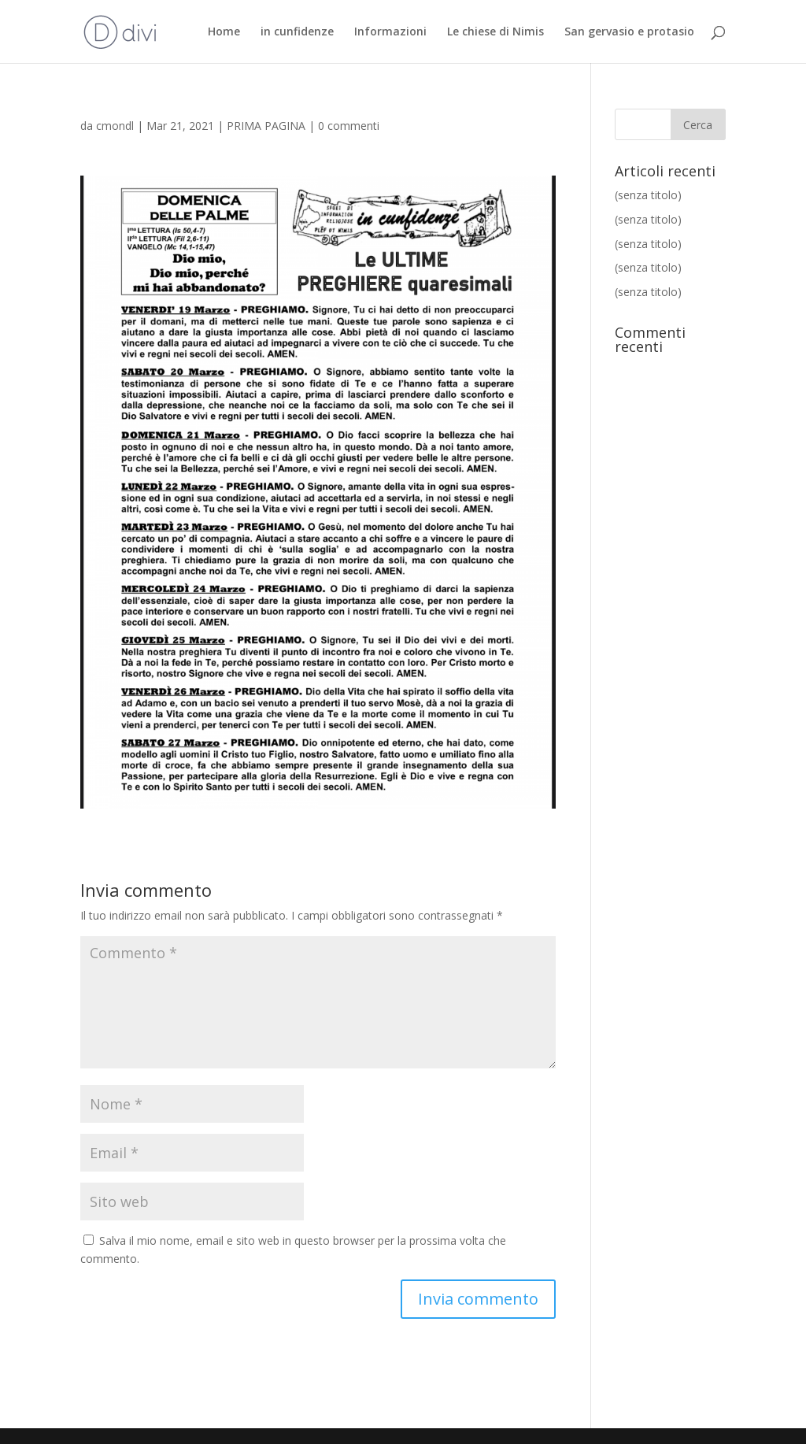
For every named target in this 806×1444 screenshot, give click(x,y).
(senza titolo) (648, 194)
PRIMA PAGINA (266, 125)
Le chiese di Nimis (495, 32)
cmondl (115, 125)
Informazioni (390, 32)
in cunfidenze (297, 32)
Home (224, 32)
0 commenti (348, 125)
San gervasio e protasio (629, 32)
